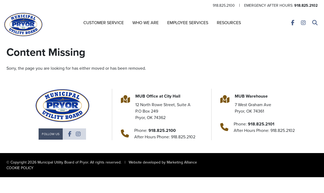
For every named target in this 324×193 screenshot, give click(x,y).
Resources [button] (229, 23)
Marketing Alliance (182, 162)
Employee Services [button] (187, 23)
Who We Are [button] (145, 23)
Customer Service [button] (103, 23)
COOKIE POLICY (19, 168)
